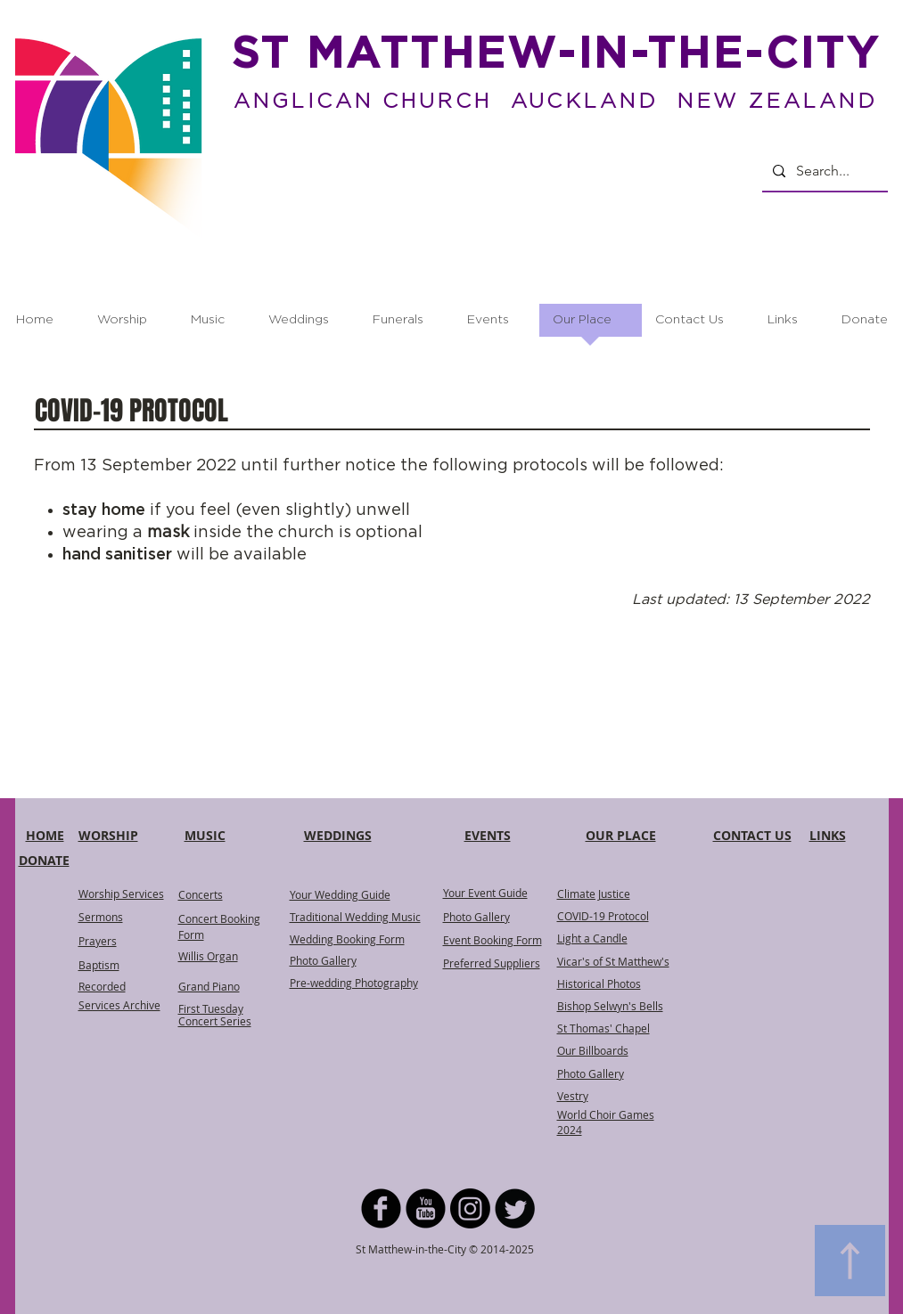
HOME (45, 835)
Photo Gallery (476, 917)
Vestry (572, 1096)
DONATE (44, 860)
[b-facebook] (381, 1208)
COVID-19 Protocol (603, 916)
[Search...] (823, 171)
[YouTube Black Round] (426, 1208)
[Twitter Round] (515, 1208)
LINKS (827, 835)
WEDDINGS (338, 835)
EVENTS (487, 835)
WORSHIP (108, 835)
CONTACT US (752, 835)
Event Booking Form (492, 940)
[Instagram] (470, 1208)
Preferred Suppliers (491, 963)
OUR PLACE (621, 835)
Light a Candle (592, 938)
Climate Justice (593, 893)
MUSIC (205, 835)
